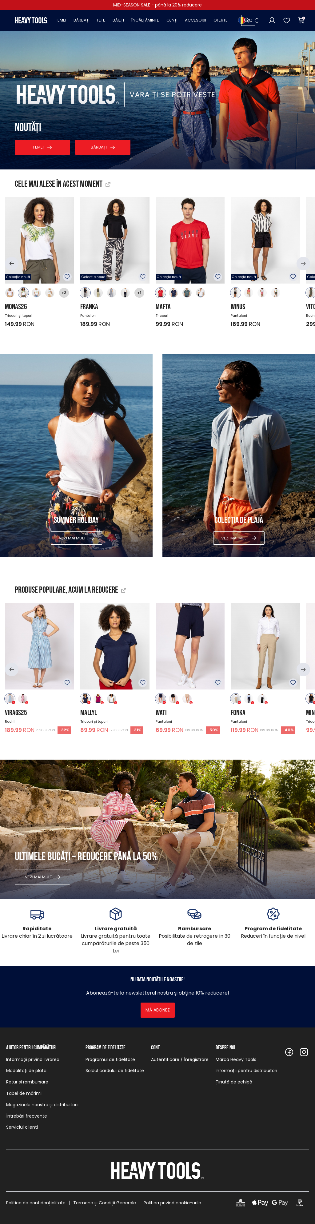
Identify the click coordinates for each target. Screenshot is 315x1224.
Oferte (220, 20)
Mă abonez (158, 1010)
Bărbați (82, 20)
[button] (11, 263)
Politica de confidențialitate (36, 1203)
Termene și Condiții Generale (104, 1203)
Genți (171, 20)
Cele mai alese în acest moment (58, 184)
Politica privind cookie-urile (172, 1203)
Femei (61, 20)
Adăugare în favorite (67, 276)
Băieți (118, 20)
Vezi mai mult (72, 538)
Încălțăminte (145, 20)
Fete (101, 20)
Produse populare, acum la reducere (66, 590)
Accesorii (195, 20)
